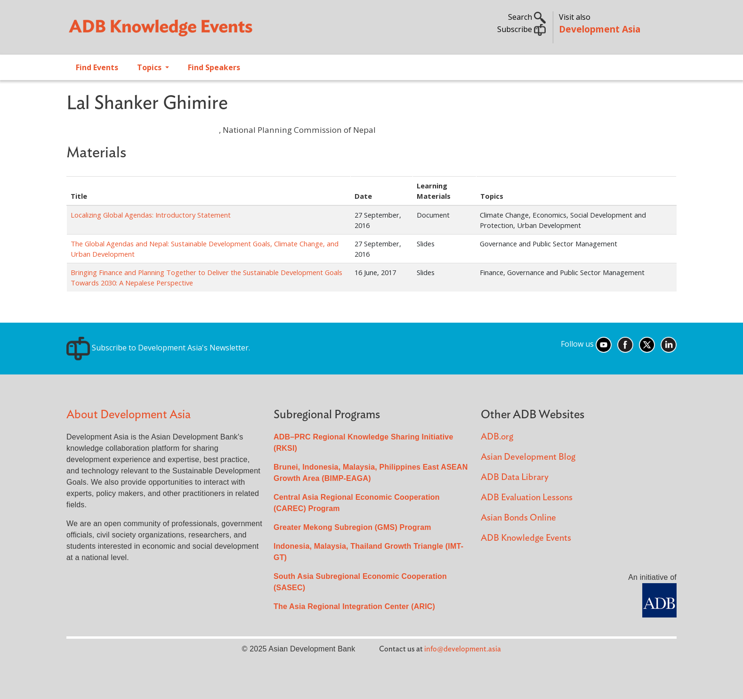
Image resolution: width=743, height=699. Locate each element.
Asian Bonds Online (518, 517)
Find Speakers (214, 67)
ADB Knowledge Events (526, 538)
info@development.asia (462, 649)
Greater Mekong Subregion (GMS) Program (352, 527)
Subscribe (521, 29)
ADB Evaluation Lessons (527, 497)
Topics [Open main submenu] (150, 67)
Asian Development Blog (528, 457)
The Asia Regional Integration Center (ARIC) (354, 606)
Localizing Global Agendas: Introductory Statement (151, 214)
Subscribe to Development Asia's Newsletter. (158, 347)
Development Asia (599, 29)
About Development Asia (128, 415)
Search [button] (527, 17)
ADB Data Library (515, 477)
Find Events (97, 67)
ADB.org (497, 436)
